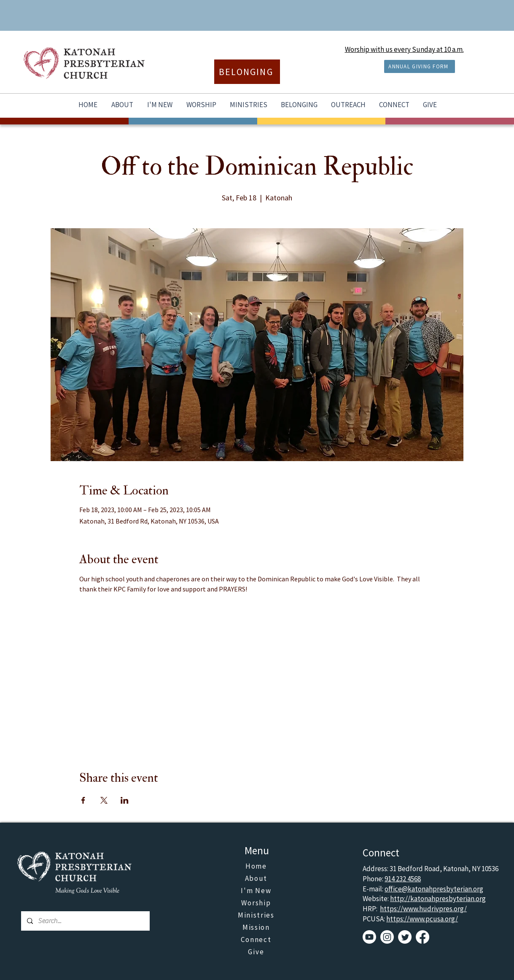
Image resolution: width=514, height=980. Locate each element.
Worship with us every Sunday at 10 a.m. (404, 49)
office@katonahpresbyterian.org (434, 889)
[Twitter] (405, 937)
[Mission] (257, 927)
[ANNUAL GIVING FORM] (419, 66)
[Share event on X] (104, 800)
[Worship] (257, 903)
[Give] (257, 952)
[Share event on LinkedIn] (125, 800)
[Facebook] (422, 937)
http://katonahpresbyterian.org (438, 898)
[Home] (257, 866)
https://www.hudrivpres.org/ (423, 908)
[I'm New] (257, 891)
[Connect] (257, 940)
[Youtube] (369, 937)
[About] (257, 878)
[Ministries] (257, 915)
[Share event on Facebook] (83, 800)
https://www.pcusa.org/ (422, 918)
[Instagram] (387, 937)
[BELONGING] (247, 71)
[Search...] (85, 921)
